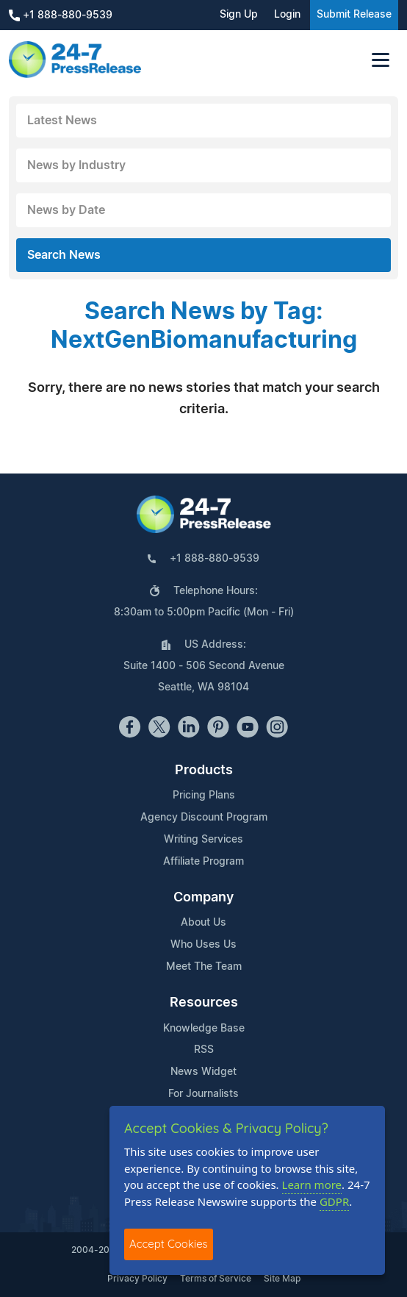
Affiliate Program (203, 862)
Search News (64, 255)
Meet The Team (204, 967)
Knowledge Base (204, 1028)
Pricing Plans (204, 795)
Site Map (282, 1278)
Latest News (62, 120)
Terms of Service (215, 1278)
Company (203, 897)
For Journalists (203, 1094)
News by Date (66, 210)
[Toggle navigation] (380, 60)
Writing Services (203, 840)
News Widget (203, 1072)
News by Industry (76, 165)
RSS (204, 1050)
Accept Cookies (168, 1244)
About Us (203, 923)
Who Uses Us (203, 945)
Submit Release (354, 15)
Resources (204, 1003)
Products (204, 770)
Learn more (312, 1184)
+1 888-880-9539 (60, 15)
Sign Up (239, 15)
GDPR (334, 1201)
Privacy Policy (137, 1278)
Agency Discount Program (203, 817)
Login (287, 15)
